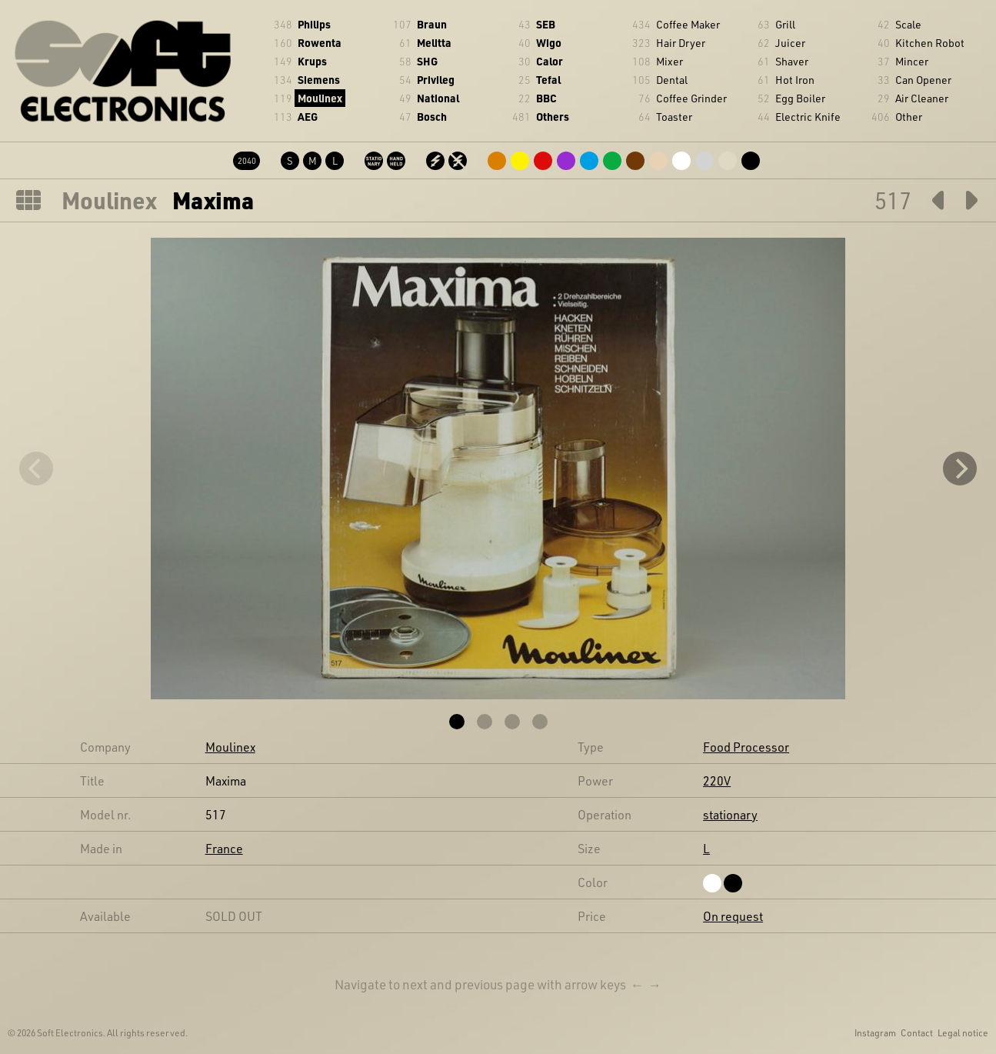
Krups (312, 61)
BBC (546, 98)
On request (733, 916)
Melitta (434, 42)
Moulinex (320, 98)
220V (717, 780)
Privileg (436, 79)
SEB (545, 24)
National (438, 98)
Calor (549, 61)
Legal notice (963, 1032)
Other (908, 116)
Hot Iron (794, 79)
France (224, 848)
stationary (730, 814)
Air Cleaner (921, 98)
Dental (672, 79)
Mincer (911, 61)
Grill (785, 24)
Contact (917, 1032)
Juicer (790, 42)
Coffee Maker (688, 24)
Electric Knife (808, 116)
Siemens (319, 79)
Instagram (875, 1032)
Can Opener (923, 79)
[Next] (960, 468)
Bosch (432, 116)
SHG (427, 61)
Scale (908, 24)
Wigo (548, 42)
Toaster (674, 116)
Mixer (669, 61)
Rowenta (319, 42)
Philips (314, 24)
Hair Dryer (680, 42)
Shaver (791, 61)
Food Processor (746, 747)
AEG (308, 116)
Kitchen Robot (929, 42)
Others (552, 116)
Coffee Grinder (691, 98)
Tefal (548, 79)
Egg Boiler (800, 98)
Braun (432, 24)
